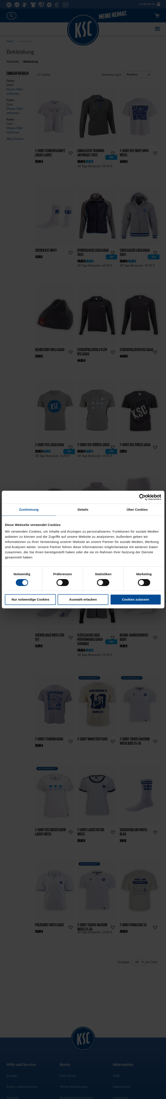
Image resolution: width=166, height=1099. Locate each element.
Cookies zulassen (135, 599)
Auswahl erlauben (83, 599)
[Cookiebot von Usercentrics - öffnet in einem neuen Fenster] (142, 497)
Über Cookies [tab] (137, 509)
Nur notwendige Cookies (30, 599)
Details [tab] (83, 509)
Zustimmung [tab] (29, 509)
